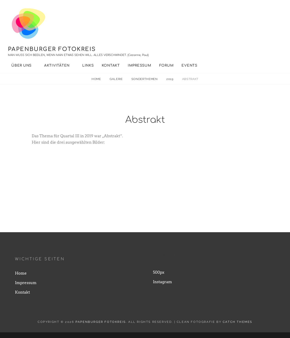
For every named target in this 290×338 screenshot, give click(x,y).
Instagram (162, 287)
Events (189, 66)
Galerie (116, 79)
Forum (166, 66)
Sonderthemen (144, 79)
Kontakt (111, 66)
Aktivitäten (57, 66)
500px (158, 278)
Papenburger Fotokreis (52, 49)
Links (88, 66)
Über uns (21, 66)
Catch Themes (237, 327)
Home (97, 79)
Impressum (139, 66)
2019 (170, 79)
